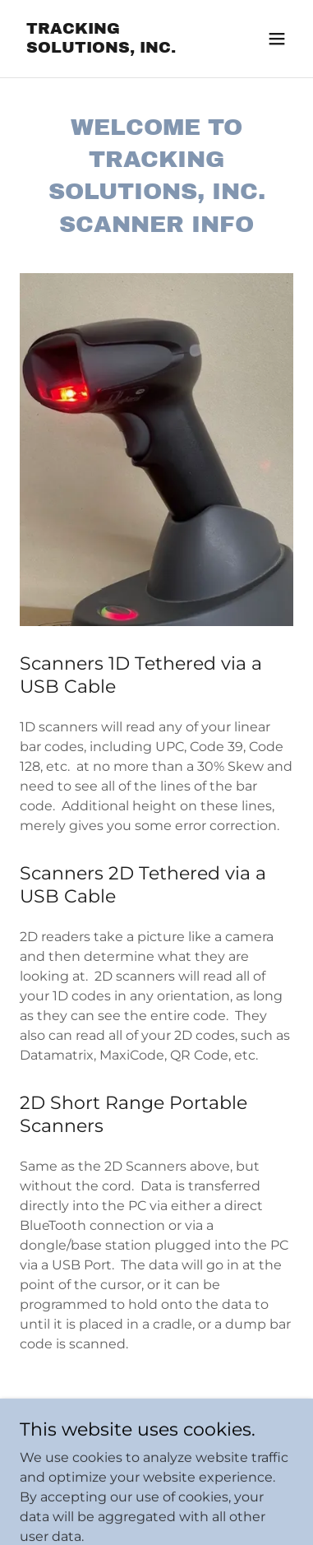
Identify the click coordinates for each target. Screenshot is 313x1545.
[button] (276, 38)
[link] (115, 48)
